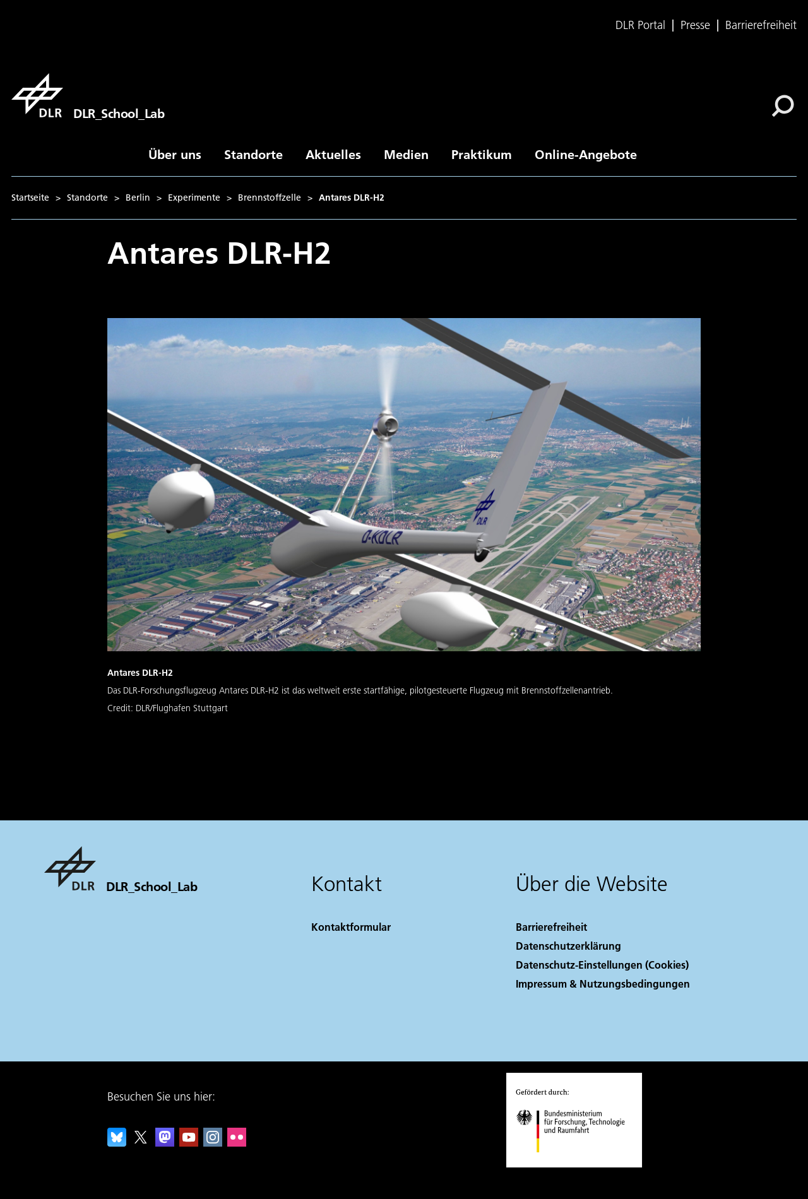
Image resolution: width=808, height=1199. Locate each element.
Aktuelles (333, 154)
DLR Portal (640, 25)
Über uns (174, 154)
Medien (406, 154)
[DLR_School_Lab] (87, 95)
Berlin (138, 197)
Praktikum (481, 154)
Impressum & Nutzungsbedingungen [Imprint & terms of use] (603, 983)
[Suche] (782, 106)
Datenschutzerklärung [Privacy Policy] (568, 945)
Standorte (253, 154)
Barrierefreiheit (761, 25)
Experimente (194, 197)
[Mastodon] (164, 1142)
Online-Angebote (586, 154)
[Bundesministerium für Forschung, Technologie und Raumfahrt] (577, 1163)
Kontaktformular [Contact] (351, 926)
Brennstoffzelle (269, 197)
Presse (695, 25)
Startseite (30, 197)
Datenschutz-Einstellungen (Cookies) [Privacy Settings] (602, 964)
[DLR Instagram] (212, 1142)
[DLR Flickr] (236, 1142)
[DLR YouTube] (188, 1142)
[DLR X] (140, 1142)
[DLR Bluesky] (116, 1142)
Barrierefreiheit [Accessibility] (551, 926)
